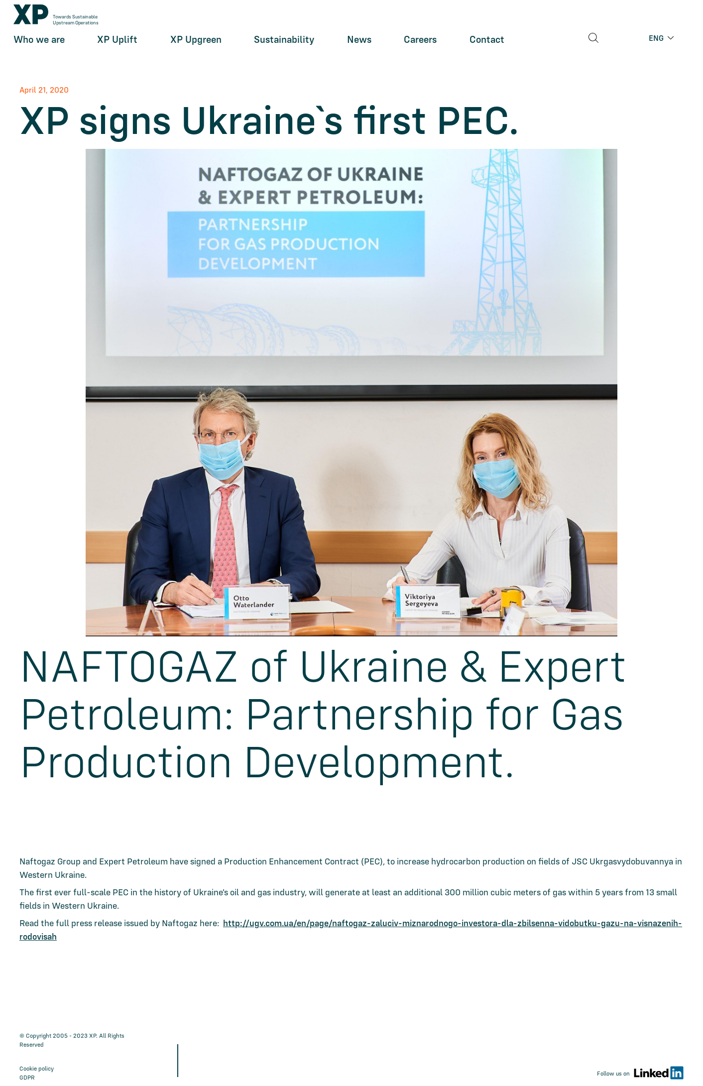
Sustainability (284, 45)
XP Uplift (117, 45)
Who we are (39, 45)
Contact (486, 45)
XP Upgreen (196, 45)
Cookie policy (36, 1068)
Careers (420, 45)
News (359, 45)
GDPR (27, 1077)
